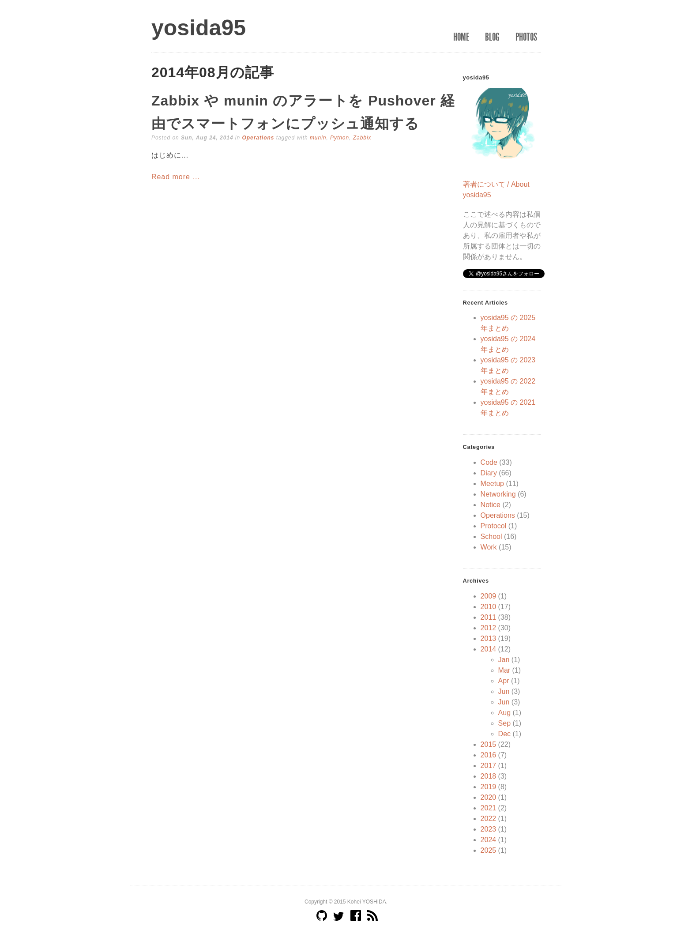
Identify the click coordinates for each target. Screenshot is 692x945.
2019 (488, 787)
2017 (488, 765)
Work (489, 547)
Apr (503, 681)
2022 (488, 818)
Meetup (492, 483)
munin (318, 138)
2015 (488, 744)
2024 (488, 839)
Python (339, 138)
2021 (488, 808)
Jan (504, 659)
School (491, 536)
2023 (488, 829)
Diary (489, 473)
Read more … (175, 177)
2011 (488, 617)
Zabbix (362, 138)
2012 (488, 628)
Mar (504, 670)
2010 (488, 606)
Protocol (494, 526)
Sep (504, 723)
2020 (488, 797)
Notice (490, 504)
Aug (504, 712)
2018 (488, 776)
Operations (258, 138)
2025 (488, 850)
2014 (488, 649)
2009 (488, 596)
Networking (498, 494)
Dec (504, 734)
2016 (488, 755)
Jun (504, 691)
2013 (488, 638)
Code (489, 462)
